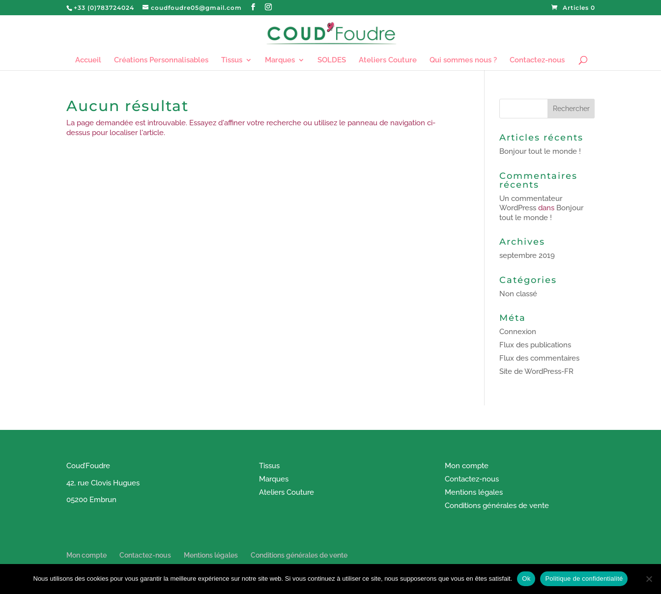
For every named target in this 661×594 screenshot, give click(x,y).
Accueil (88, 60)
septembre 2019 (527, 255)
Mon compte (467, 465)
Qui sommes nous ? (463, 60)
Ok (526, 578)
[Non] (649, 579)
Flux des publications (535, 344)
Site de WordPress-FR (536, 371)
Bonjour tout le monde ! (540, 151)
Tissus (231, 60)
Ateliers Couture (388, 60)
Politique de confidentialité (584, 578)
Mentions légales (474, 492)
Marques (280, 60)
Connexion (517, 331)
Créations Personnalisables (161, 60)
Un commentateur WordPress (530, 203)
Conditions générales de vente (497, 505)
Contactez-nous (537, 60)
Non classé (518, 293)
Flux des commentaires (539, 358)
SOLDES (331, 60)
